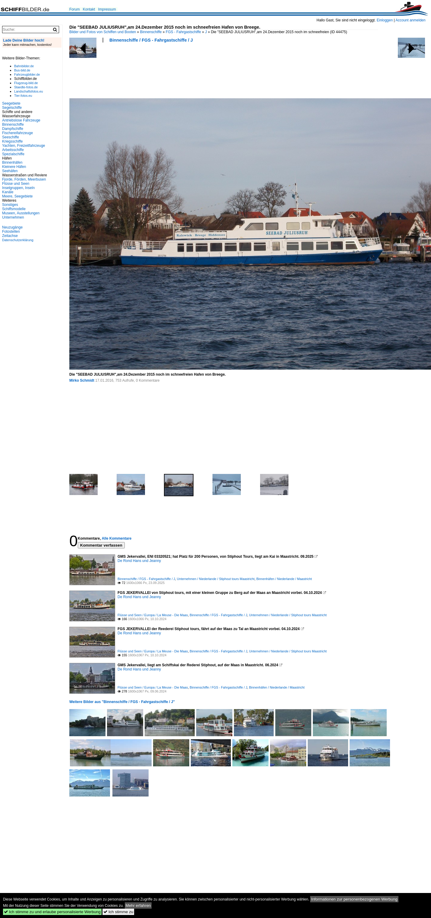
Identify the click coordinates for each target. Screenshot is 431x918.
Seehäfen (9, 171)
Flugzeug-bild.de (26, 83)
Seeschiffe (10, 137)
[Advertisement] (179, 72)
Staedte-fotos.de (26, 87)
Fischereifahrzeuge (17, 133)
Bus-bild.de (22, 70)
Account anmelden (410, 20)
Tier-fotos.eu (23, 95)
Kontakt (89, 9)
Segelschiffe (12, 108)
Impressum (107, 9)
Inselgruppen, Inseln (18, 188)
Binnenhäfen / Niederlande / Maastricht (284, 579)
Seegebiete (11, 103)
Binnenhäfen (12, 162)
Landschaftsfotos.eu (28, 91)
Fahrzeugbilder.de (27, 74)
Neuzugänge (12, 227)
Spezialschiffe (13, 154)
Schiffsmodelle (14, 209)
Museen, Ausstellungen (20, 213)
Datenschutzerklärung (17, 240)
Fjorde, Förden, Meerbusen (24, 179)
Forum (74, 9)
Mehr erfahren (138, 905)
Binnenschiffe (151, 32)
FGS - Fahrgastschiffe (183, 32)
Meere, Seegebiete (17, 196)
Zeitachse (10, 236)
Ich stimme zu (118, 912)
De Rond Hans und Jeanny (139, 561)
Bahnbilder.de (24, 66)
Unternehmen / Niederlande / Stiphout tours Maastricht (216, 579)
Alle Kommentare (116, 538)
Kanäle (7, 192)
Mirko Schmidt (81, 380)
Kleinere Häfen (14, 167)
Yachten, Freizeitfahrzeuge (23, 146)
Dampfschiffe (12, 129)
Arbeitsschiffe (13, 150)
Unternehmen (13, 217)
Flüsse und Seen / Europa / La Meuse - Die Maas (153, 615)
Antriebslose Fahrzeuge (21, 120)
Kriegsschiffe (12, 141)
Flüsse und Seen (15, 183)
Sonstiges (10, 205)
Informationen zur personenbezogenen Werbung (354, 899)
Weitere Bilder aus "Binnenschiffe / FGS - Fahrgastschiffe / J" (122, 702)
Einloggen (385, 20)
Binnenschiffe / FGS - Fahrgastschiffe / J (151, 40)
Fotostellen (11, 231)
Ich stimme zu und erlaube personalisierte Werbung (52, 912)
